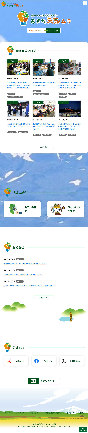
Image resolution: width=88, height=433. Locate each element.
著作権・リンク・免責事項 (75, 413)
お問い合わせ (34, 413)
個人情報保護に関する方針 (53, 413)
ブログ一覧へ (44, 147)
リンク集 (7, 413)
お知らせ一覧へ (44, 298)
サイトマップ (20, 413)
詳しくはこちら (54, 30)
